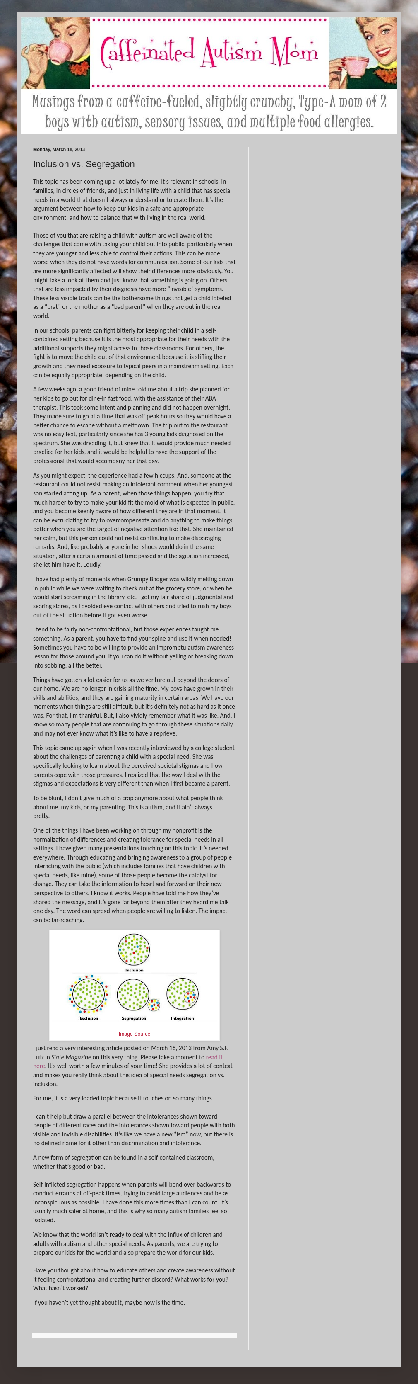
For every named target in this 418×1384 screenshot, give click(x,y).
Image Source (135, 1034)
